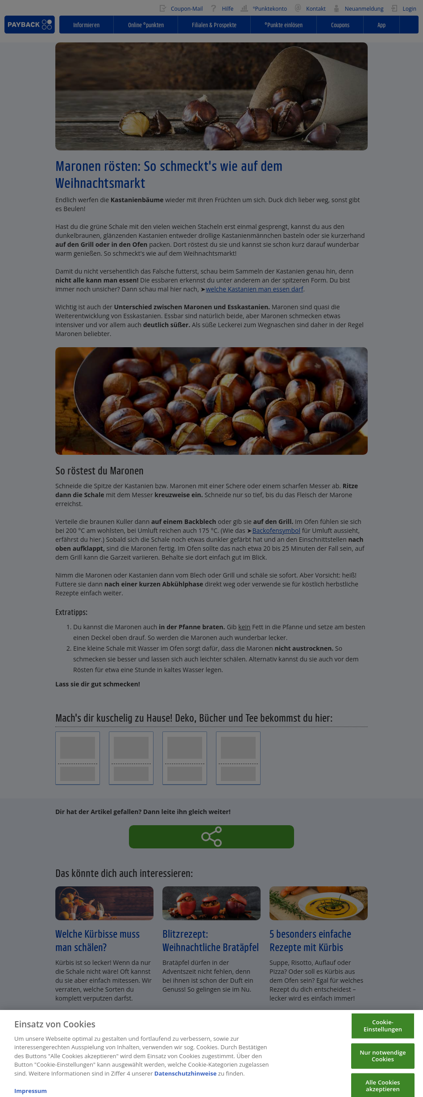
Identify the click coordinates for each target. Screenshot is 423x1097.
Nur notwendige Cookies (383, 1060)
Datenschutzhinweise (185, 1077)
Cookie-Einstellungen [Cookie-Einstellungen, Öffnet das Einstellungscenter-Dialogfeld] (383, 1029)
